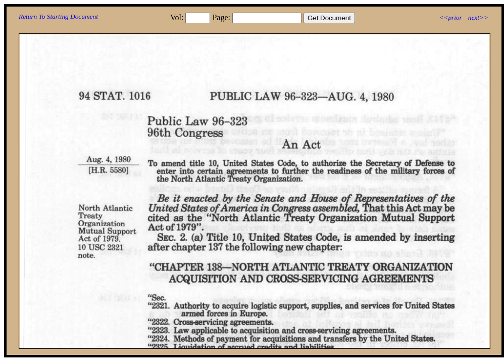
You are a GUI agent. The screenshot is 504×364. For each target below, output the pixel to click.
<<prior (450, 17)
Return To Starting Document (58, 16)
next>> (478, 17)
